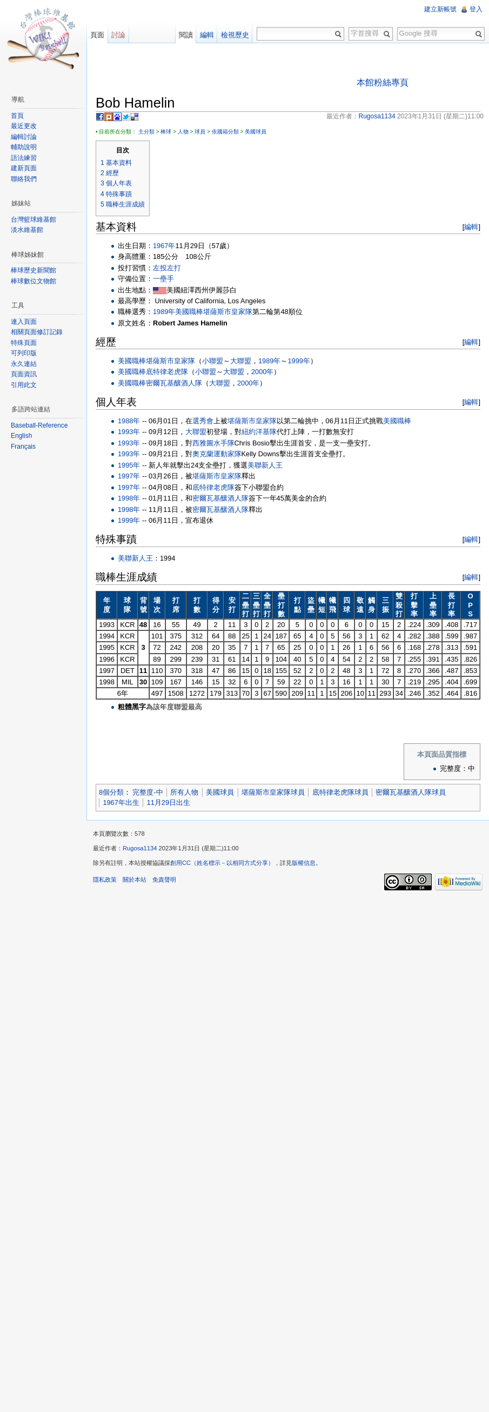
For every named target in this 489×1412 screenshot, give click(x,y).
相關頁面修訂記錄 (37, 332)
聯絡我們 (24, 179)
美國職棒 (189, 312)
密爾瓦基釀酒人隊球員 (411, 792)
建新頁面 (24, 168)
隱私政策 (105, 879)
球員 (200, 132)
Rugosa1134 (140, 848)
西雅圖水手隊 (213, 443)
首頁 (17, 115)
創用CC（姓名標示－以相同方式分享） (222, 863)
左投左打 (167, 268)
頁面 (97, 35)
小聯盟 (212, 361)
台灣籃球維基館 (33, 219)
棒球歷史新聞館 (33, 270)
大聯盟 (240, 361)
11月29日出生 (168, 802)
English (21, 435)
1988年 (129, 421)
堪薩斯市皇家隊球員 (273, 792)
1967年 (164, 246)
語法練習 (24, 158)
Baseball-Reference (39, 425)
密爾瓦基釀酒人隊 (174, 383)
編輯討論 (24, 137)
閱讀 (186, 35)
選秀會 (202, 421)
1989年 (164, 312)
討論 (118, 35)
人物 (183, 132)
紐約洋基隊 (259, 432)
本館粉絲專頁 (382, 82)
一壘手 (163, 279)
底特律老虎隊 (167, 372)
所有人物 (184, 792)
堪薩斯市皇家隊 (227, 312)
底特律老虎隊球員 (340, 792)
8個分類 (111, 792)
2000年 (262, 372)
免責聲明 (164, 879)
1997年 (129, 476)
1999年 (298, 361)
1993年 (129, 432)
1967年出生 (121, 802)
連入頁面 (24, 321)
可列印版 (24, 353)
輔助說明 (24, 147)
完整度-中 (147, 792)
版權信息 (304, 863)
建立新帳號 (440, 9)
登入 (476, 9)
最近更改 (24, 126)
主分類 (146, 132)
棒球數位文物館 (33, 281)
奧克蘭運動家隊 (217, 454)
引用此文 (24, 385)
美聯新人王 (265, 465)
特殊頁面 (24, 343)
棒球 (165, 132)
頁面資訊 (24, 374)
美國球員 (255, 132)
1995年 (129, 465)
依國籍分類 (225, 132)
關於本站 (134, 879)
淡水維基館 (27, 230)
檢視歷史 (235, 35)
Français (23, 446)
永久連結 (24, 364)
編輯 (471, 227)
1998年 (129, 498)
